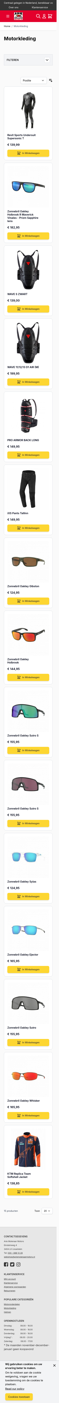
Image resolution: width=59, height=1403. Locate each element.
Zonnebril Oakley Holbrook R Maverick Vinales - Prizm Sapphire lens (22, 216)
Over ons (13, 7)
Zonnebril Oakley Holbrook (18, 661)
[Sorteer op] (34, 80)
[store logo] (18, 16)
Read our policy (14, 1388)
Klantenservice (40, 7)
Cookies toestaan (19, 1396)
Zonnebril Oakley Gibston (23, 586)
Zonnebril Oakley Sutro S (23, 735)
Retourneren (9, 1290)
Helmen (7, 1312)
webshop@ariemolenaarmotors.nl (19, 1257)
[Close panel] (54, 1365)
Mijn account (10, 1279)
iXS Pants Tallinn (17, 513)
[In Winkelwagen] (28, 153)
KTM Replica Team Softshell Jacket (19, 1175)
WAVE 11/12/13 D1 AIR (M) (23, 367)
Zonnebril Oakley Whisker (23, 1100)
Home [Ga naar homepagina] (7, 26)
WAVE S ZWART (17, 294)
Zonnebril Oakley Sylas (21, 881)
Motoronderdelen (12, 1304)
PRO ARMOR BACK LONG (23, 440)
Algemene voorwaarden (15, 1287)
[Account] (44, 16)
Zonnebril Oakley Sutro (21, 1027)
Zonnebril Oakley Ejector (22, 954)
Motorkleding (21, 26)
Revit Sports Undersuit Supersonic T (21, 136)
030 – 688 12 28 (15, 1253)
